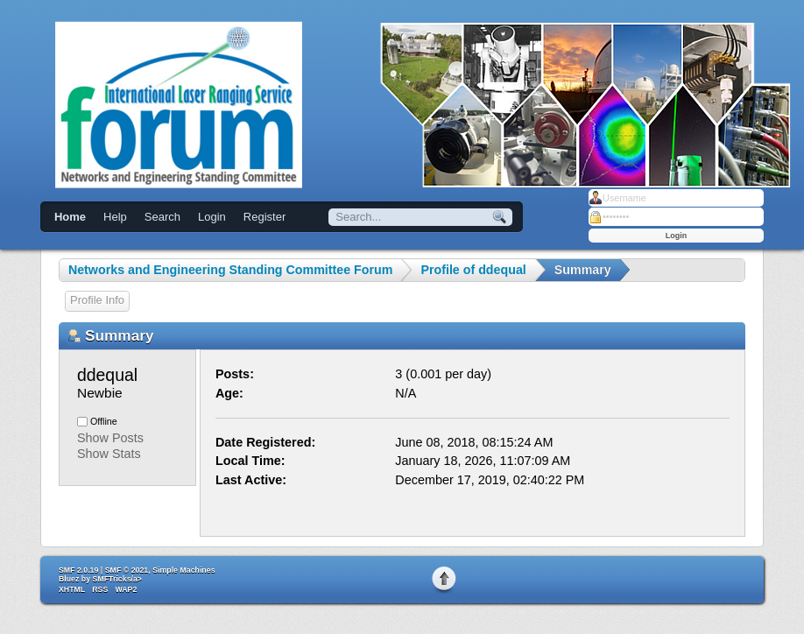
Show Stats (109, 454)
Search (162, 216)
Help (115, 216)
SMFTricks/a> (117, 578)
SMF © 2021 (127, 570)
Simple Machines (183, 570)
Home (70, 216)
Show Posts (110, 438)
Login (212, 216)
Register (264, 216)
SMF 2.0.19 (78, 570)
